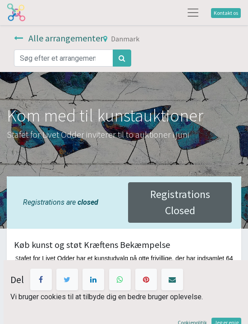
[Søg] (122, 58)
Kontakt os (226, 12)
